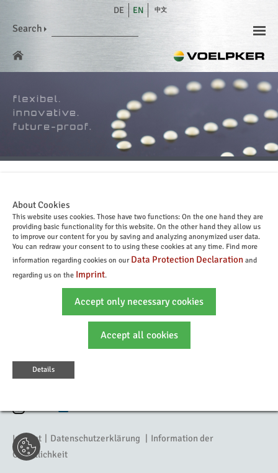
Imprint (90, 274)
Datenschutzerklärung (95, 438)
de (119, 10)
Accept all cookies (139, 335)
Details (43, 369)
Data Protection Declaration (187, 259)
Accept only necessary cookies (139, 301)
